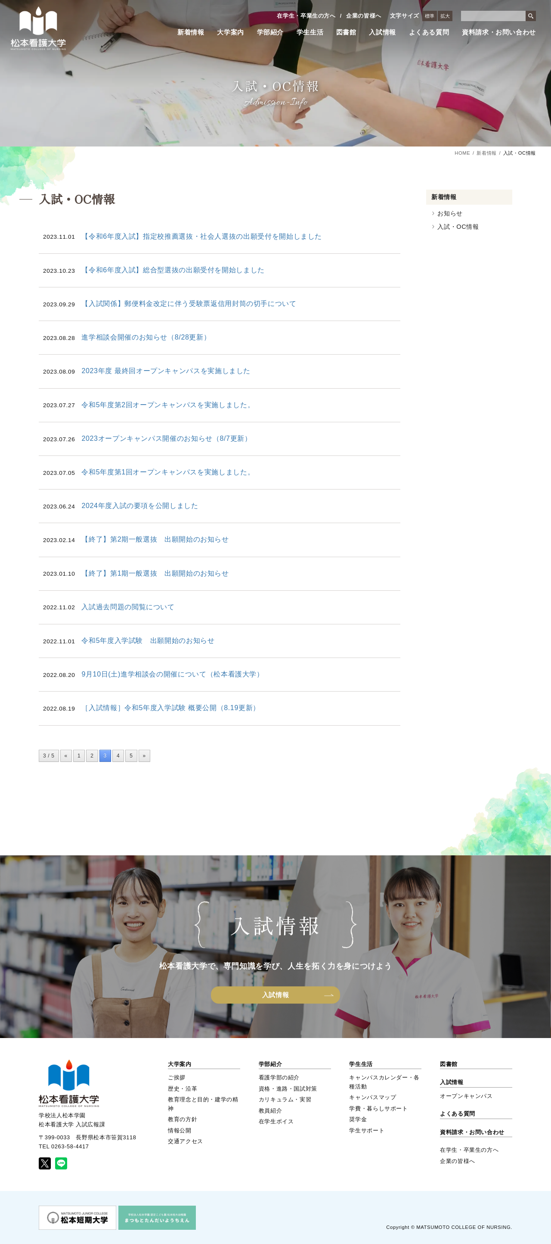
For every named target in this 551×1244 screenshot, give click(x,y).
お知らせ (450, 213)
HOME (462, 153)
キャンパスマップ (372, 1097)
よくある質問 (429, 32)
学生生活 (310, 32)
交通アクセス (185, 1141)
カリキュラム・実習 (285, 1099)
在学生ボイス (276, 1121)
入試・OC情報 (458, 226)
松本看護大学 (38, 28)
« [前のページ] (66, 756)
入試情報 (382, 32)
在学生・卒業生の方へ (306, 15)
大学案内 (230, 32)
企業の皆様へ (363, 15)
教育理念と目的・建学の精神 (203, 1103)
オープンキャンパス (466, 1096)
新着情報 (190, 32)
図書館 (346, 32)
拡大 (445, 16)
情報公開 (180, 1130)
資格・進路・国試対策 (288, 1088)
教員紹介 (270, 1110)
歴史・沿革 (182, 1088)
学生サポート (366, 1130)
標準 (429, 16)
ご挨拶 (177, 1077)
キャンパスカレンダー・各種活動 (384, 1081)
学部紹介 (270, 32)
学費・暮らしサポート (378, 1108)
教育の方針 (182, 1119)
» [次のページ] (144, 756)
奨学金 (358, 1119)
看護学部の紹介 (279, 1077)
